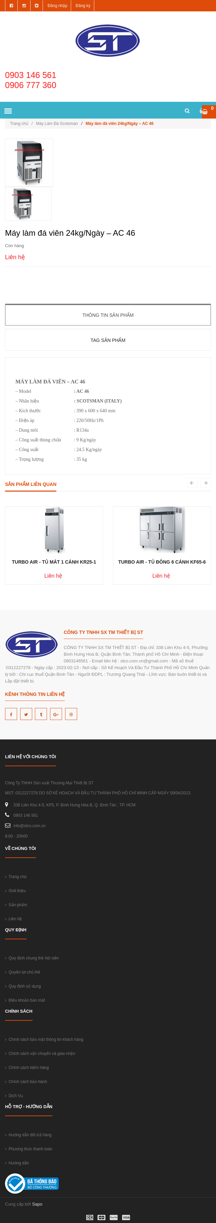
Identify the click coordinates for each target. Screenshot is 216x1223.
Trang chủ (21, 123)
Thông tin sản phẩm (107, 315)
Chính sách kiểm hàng (27, 1067)
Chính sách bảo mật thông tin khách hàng (44, 1039)
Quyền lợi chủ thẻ (22, 972)
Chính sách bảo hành (26, 1081)
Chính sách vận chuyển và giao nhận (40, 1053)
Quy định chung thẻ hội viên (32, 958)
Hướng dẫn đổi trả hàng (28, 1135)
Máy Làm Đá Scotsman (57, 123)
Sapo (37, 1204)
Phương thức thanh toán (28, 1149)
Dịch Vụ (14, 1095)
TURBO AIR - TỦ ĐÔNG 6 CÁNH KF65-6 (162, 562)
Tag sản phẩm (108, 340)
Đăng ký (83, 5)
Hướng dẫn (17, 1163)
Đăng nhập (57, 5)
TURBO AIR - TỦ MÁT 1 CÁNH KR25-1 (54, 562)
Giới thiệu (15, 890)
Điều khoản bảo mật (25, 1000)
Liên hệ (13, 919)
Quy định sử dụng (23, 986)
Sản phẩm (16, 905)
